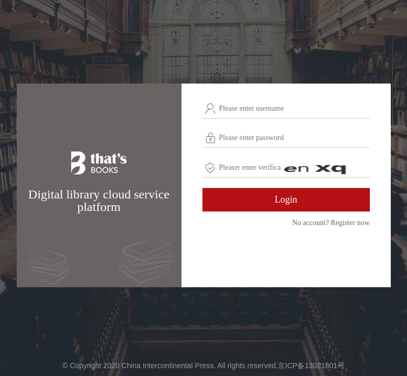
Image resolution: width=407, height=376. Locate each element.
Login (286, 199)
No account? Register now (330, 223)
